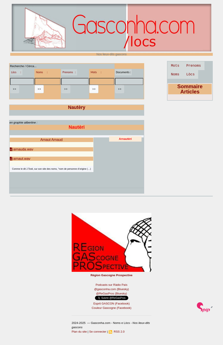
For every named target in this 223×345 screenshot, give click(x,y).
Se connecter (97, 331)
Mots (175, 65)
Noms (175, 74)
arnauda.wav (21, 149)
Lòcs (190, 74)
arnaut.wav (20, 159)
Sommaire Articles (190, 89)
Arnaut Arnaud (51, 140)
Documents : (123, 72)
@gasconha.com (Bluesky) (111, 289)
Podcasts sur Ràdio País (111, 284)
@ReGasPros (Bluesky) (111, 293)
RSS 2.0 (117, 331)
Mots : (96, 72)
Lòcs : (16, 72)
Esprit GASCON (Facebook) (111, 303)
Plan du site (79, 331)
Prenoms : (69, 72)
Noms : (41, 72)
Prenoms (193, 65)
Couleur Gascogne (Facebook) (111, 307)
